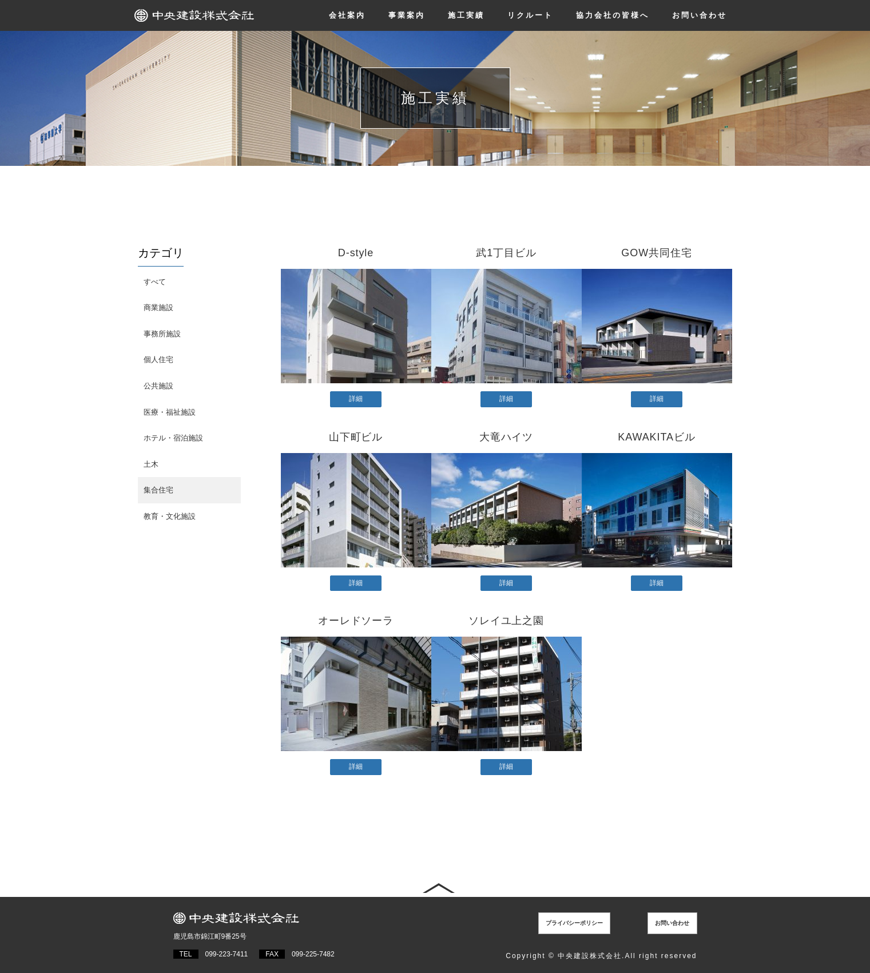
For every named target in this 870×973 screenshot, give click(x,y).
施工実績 (466, 15)
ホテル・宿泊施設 (173, 438)
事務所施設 (162, 333)
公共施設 (158, 386)
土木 (151, 464)
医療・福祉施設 (170, 412)
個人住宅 (158, 359)
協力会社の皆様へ (612, 15)
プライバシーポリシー (582, 922)
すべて (155, 281)
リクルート (530, 15)
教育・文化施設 (170, 516)
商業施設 (158, 307)
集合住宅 (158, 490)
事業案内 (406, 15)
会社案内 (347, 15)
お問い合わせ (699, 15)
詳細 (356, 399)
